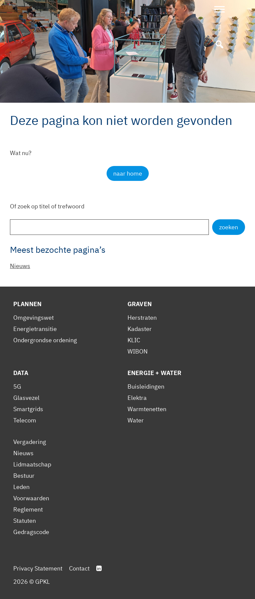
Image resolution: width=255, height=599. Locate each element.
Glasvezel (26, 398)
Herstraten (142, 317)
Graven (140, 304)
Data (21, 373)
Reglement (28, 509)
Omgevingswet (33, 317)
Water (136, 420)
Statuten (24, 520)
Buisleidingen (146, 386)
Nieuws (20, 266)
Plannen (27, 304)
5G (17, 386)
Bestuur (24, 475)
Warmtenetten (147, 409)
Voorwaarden (31, 498)
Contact (79, 568)
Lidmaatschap (32, 464)
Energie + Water (154, 373)
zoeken (228, 227)
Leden (21, 487)
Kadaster (140, 329)
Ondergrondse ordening (45, 340)
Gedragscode (31, 532)
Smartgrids (28, 409)
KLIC (134, 340)
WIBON (138, 351)
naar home (127, 173)
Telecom (24, 420)
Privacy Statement (37, 568)
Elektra (137, 398)
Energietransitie (35, 329)
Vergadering (29, 442)
